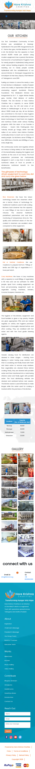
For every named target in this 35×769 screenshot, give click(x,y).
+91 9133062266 (29, 578)
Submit (8, 731)
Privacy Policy (11, 755)
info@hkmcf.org (7, 577)
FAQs (9, 751)
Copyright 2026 (17, 759)
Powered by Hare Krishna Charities (17, 747)
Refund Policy (24, 755)
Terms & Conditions (21, 751)
